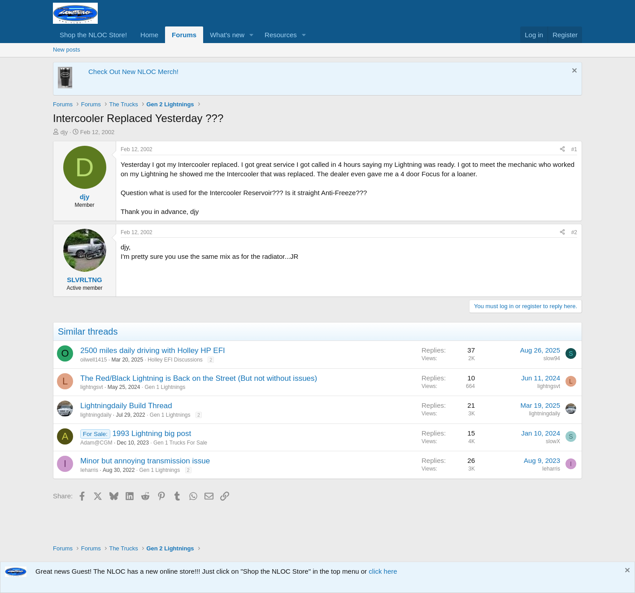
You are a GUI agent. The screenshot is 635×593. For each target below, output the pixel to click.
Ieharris (89, 470)
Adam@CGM (96, 443)
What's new (227, 35)
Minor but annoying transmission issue (145, 461)
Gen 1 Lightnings (164, 387)
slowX (553, 441)
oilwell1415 (93, 360)
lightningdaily (95, 415)
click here (383, 571)
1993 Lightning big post (151, 433)
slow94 (552, 358)
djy (64, 132)
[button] (251, 34)
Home (149, 35)
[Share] (562, 149)
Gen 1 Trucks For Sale (180, 443)
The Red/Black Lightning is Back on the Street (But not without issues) (198, 378)
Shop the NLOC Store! (93, 35)
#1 (574, 149)
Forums (184, 35)
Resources (281, 35)
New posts (66, 49)
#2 (574, 232)
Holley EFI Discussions (175, 360)
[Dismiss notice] (573, 71)
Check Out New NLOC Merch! (133, 71)
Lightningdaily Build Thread (126, 405)
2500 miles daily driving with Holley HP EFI (152, 350)
